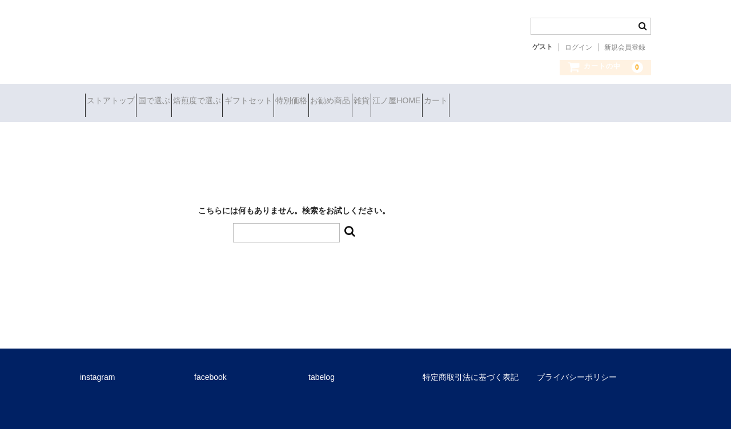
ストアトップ (116, 101)
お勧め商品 (437, 101)
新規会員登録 (624, 47)
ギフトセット (314, 101)
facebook (210, 368)
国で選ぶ (179, 101)
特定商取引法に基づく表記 (471, 368)
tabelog (321, 368)
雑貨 (488, 101)
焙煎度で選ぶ (243, 101)
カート (603, 101)
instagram (97, 368)
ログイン (578, 47)
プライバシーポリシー (577, 368)
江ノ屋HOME (544, 101)
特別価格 (377, 101)
